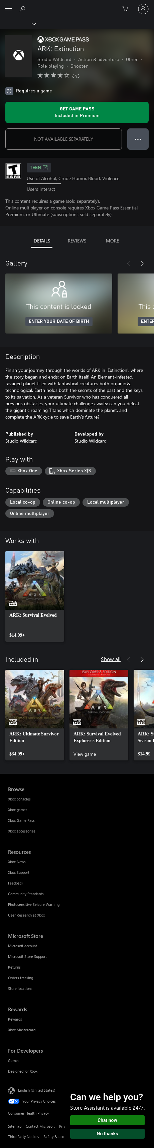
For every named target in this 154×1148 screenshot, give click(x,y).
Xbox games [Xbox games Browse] (17, 809)
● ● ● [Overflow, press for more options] (138, 139)
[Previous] (128, 263)
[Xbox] (17, 23)
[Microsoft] (76, 5)
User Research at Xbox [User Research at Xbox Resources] (26, 915)
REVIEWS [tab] (77, 240)
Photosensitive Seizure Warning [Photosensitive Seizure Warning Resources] (33, 904)
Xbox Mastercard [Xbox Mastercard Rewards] (21, 1030)
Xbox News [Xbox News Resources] (17, 861)
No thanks (107, 1133)
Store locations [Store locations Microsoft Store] (20, 988)
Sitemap (14, 1126)
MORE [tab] (112, 240)
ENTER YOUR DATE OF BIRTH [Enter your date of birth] (59, 321)
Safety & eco (53, 1136)
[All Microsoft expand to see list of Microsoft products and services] (8, 9)
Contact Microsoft (40, 1126)
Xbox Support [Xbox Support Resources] (18, 872)
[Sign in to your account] (143, 9)
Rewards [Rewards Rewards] (15, 1019)
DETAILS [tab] (42, 240)
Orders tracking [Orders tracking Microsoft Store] (20, 978)
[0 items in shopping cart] (127, 9)
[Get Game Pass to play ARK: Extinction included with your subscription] (77, 112)
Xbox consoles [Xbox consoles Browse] (19, 799)
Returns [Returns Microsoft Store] (14, 967)
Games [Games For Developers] (13, 1060)
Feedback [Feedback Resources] (15, 883)
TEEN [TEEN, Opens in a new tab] (39, 167)
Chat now (107, 1120)
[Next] (142, 263)
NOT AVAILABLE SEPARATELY (63, 139)
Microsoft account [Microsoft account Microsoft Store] (22, 946)
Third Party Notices (23, 1136)
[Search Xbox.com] (23, 8)
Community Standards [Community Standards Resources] (26, 894)
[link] (34, 596)
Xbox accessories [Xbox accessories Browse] (21, 831)
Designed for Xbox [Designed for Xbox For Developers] (22, 1071)
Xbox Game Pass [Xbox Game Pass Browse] (21, 820)
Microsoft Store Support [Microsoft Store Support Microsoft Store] (27, 956)
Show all (111, 658)
